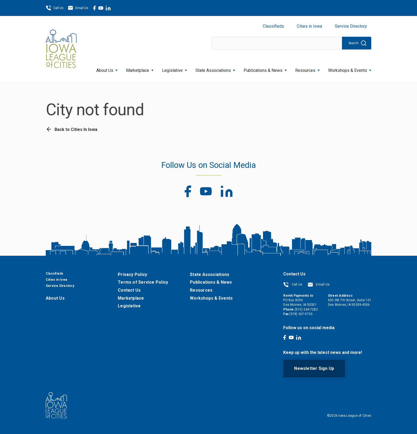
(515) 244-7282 (306, 309)
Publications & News (265, 68)
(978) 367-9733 (300, 314)
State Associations (215, 68)
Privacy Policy (132, 274)
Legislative (174, 68)
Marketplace (139, 68)
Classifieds (273, 26)
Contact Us (129, 290)
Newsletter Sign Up (314, 368)
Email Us (78, 8)
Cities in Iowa (309, 26)
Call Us (55, 8)
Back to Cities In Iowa (71, 129)
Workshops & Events (349, 68)
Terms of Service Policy (143, 282)
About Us (107, 68)
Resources (307, 68)
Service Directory (351, 26)
